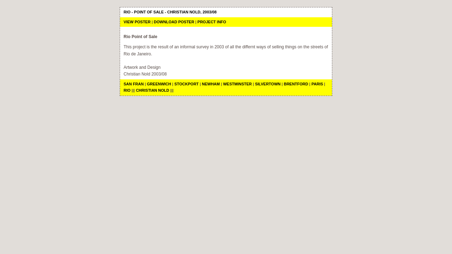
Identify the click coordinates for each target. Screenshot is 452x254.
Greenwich (159, 84)
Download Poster (174, 22)
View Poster (137, 22)
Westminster (237, 84)
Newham (211, 84)
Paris (317, 84)
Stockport (187, 84)
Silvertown (267, 84)
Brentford (296, 84)
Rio (127, 90)
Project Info (211, 22)
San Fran (134, 84)
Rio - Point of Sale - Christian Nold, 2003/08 (170, 12)
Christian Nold (152, 90)
